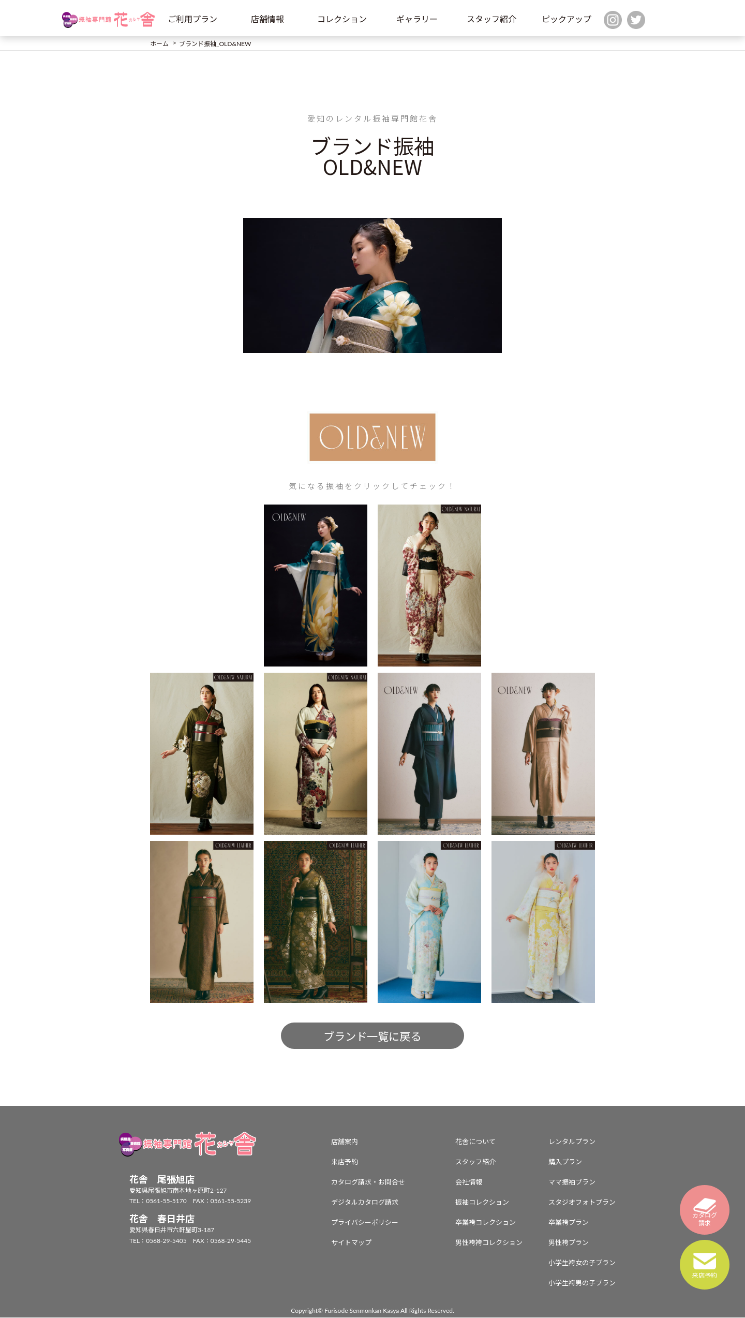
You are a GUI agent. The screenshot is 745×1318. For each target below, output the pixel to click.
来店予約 (344, 1162)
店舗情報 (267, 19)
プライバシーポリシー (364, 1223)
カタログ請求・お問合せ (368, 1182)
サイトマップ (351, 1243)
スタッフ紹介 (491, 19)
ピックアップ (566, 19)
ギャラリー (417, 19)
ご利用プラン (192, 19)
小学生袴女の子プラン (582, 1263)
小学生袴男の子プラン (582, 1283)
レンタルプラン (571, 1142)
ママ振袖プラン (571, 1182)
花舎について (475, 1142)
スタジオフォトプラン (582, 1202)
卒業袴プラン (568, 1223)
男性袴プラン (568, 1243)
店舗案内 (344, 1142)
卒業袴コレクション (485, 1223)
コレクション (342, 19)
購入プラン (565, 1162)
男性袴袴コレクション (489, 1243)
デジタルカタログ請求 (364, 1202)
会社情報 (468, 1182)
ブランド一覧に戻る (372, 1037)
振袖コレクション (482, 1202)
